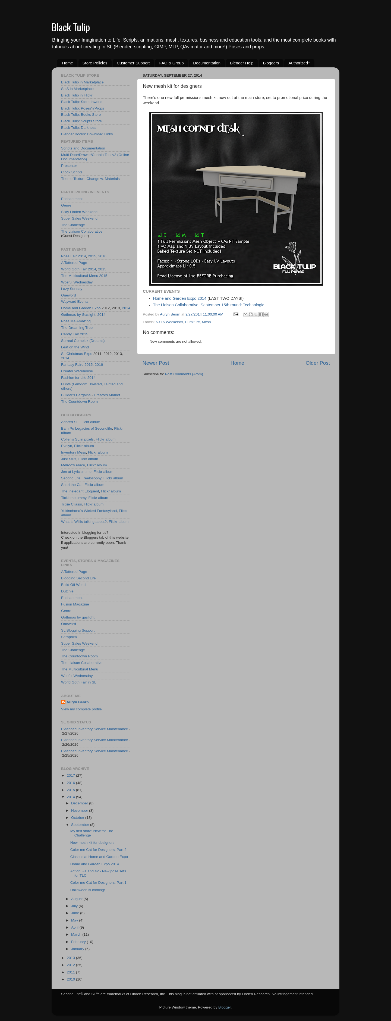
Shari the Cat (72, 485)
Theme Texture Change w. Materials (90, 179)
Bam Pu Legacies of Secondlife (86, 428)
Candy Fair (70, 334)
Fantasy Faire (72, 365)
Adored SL (69, 422)
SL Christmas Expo (76, 354)
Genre (66, 205)
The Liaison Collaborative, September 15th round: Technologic (208, 305)
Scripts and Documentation (83, 148)
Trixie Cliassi (71, 504)
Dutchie (67, 591)
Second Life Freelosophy (81, 478)
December (80, 803)
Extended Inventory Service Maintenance (94, 729)
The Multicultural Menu (79, 276)
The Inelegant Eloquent (80, 491)
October (78, 818)
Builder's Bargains (75, 395)
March (76, 934)
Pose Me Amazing (76, 321)
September (80, 825)
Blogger (224, 1007)
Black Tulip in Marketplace (82, 82)
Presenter (69, 166)
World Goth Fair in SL (78, 682)
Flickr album (90, 422)
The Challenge (73, 225)
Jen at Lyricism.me (76, 472)
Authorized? (299, 63)
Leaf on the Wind (75, 347)
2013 (71, 958)
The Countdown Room (79, 401)
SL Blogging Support (77, 630)
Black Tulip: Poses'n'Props (82, 108)
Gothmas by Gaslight (78, 315)
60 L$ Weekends (169, 322)
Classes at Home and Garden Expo (99, 857)
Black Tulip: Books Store (81, 115)
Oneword (68, 295)
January (78, 949)
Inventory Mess (73, 452)
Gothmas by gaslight (77, 617)
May (75, 920)
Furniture (192, 322)
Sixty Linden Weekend (79, 212)
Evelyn (66, 446)
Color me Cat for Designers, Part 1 (98, 883)
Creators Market (107, 395)
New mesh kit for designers (92, 843)
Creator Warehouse (77, 371)
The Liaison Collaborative (81, 231)
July (75, 906)
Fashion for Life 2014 (78, 378)
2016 (102, 256)
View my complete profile (81, 709)
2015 (92, 256)
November (80, 810)
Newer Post (156, 363)
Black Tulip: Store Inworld (81, 102)
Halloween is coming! (87, 890)
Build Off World (73, 585)
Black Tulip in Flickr (77, 95)
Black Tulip (71, 27)
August (77, 899)
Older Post (318, 363)
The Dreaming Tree (77, 328)
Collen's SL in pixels (77, 439)
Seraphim (69, 637)
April (75, 927)
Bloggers (271, 63)
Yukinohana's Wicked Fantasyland (89, 511)
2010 (71, 979)
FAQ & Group (171, 63)
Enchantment (72, 199)
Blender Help (242, 63)
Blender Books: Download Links (87, 134)
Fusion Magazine (75, 604)
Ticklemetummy (73, 498)
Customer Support (133, 63)
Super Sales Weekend (79, 218)
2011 (71, 972)
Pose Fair (69, 256)
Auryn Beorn (78, 702)
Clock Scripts (72, 172)
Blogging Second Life (78, 578)
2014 (82, 256)
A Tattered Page (74, 263)
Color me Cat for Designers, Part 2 (98, 850)
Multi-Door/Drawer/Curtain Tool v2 (88, 155)
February (79, 942)
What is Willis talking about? (84, 522)
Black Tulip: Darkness (78, 128)
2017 (71, 775)
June (75, 913)
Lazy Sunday (71, 289)
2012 (71, 965)
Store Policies (95, 63)
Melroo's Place (73, 465)
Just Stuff (68, 459)
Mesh (206, 322)
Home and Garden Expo (81, 308)
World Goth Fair (74, 269)
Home (67, 63)
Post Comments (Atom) (184, 374)
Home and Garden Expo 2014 (179, 298)
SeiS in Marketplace (77, 89)
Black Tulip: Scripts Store (81, 121)
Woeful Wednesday (77, 282)
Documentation (206, 63)
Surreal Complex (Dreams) (83, 341)
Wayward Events (75, 301)
